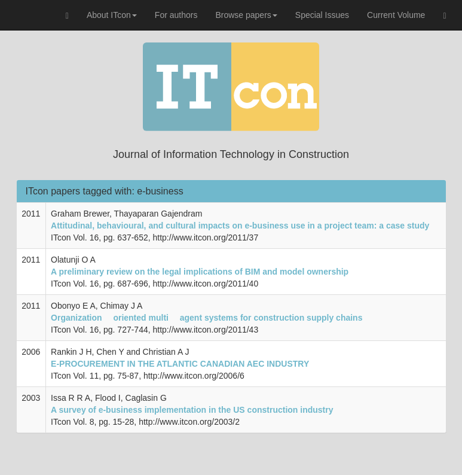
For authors (176, 15)
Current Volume (396, 15)
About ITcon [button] (112, 15)
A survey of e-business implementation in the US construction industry (192, 410)
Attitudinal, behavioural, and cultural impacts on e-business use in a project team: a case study (240, 225)
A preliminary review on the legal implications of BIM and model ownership (199, 271)
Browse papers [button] (246, 15)
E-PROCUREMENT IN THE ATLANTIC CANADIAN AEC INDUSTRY (180, 364)
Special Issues (322, 15)
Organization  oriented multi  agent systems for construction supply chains (206, 317)
